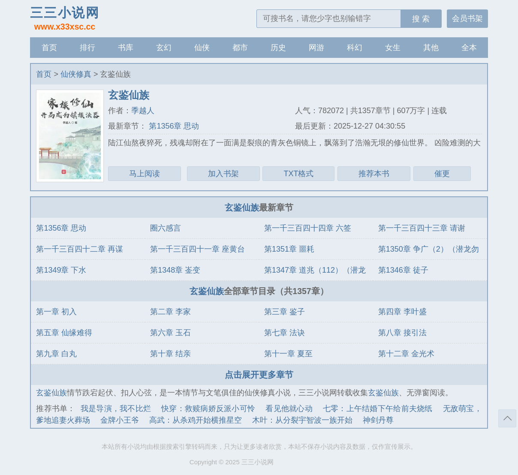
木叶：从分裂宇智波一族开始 (302, 420)
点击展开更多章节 (259, 374)
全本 (469, 47)
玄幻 (164, 47)
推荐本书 (373, 173)
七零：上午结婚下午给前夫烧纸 (378, 408)
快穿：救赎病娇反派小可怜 (208, 408)
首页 (49, 47)
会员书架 (467, 18)
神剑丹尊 (378, 420)
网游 (316, 47)
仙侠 (202, 47)
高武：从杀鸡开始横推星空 (195, 420)
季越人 (142, 110)
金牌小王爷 (119, 420)
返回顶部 (507, 418)
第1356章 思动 (173, 126)
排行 (87, 47)
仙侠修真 (75, 74)
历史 (278, 47)
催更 (442, 173)
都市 (240, 47)
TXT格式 (298, 173)
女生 (393, 47)
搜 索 (421, 19)
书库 (125, 47)
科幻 (354, 47)
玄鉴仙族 (242, 207)
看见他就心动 (289, 408)
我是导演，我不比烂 (116, 408)
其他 (431, 47)
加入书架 (223, 173)
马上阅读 (144, 173)
